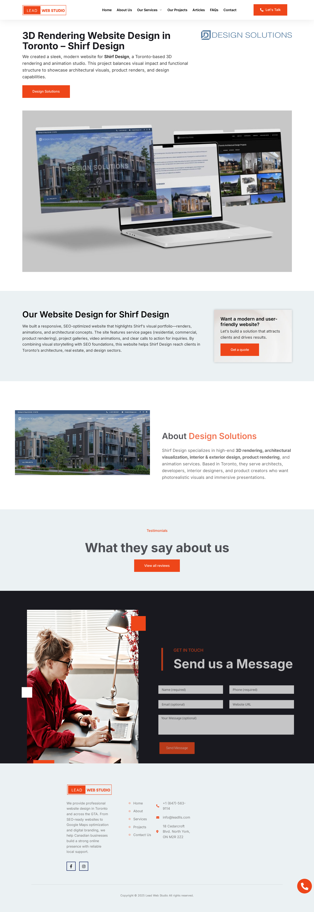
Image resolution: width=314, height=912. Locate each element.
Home (107, 10)
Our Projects (177, 10)
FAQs (214, 10)
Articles (198, 10)
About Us (124, 10)
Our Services (149, 10)
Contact (230, 10)
